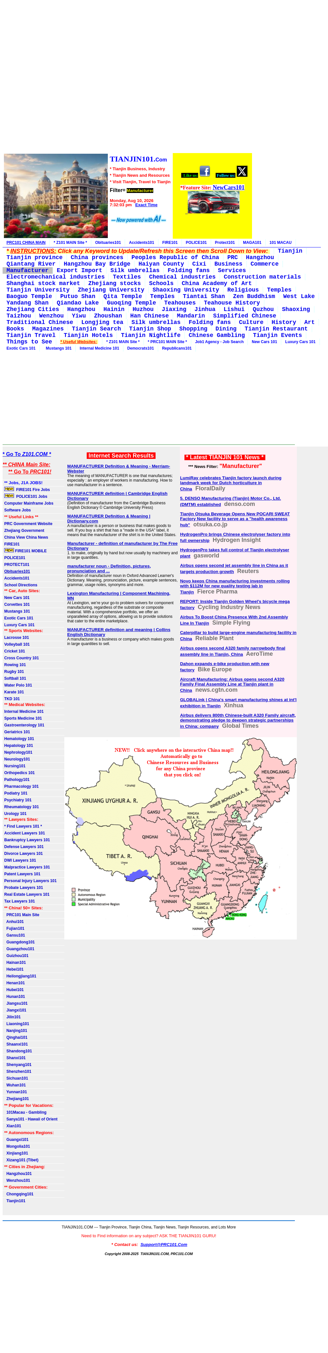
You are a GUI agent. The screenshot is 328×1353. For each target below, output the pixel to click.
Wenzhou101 (17, 1180)
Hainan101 (15, 962)
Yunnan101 (15, 1092)
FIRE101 (170, 242)
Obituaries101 (108, 242)
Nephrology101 (18, 752)
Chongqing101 (18, 1194)
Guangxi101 (16, 1139)
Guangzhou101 (19, 949)
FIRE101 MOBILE (25, 550)
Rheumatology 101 (21, 807)
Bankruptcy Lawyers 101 (27, 840)
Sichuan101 (16, 1078)
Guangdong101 (19, 942)
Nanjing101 (15, 1030)
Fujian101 (14, 928)
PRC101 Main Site (21, 915)
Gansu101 (14, 935)
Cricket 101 (14, 651)
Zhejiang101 (16, 1098)
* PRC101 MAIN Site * (167, 342)
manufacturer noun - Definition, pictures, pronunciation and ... (109, 568)
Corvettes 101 (17, 604)
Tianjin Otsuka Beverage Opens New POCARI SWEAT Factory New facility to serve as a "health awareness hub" (235, 519)
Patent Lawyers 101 (22, 874)
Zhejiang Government (24, 530)
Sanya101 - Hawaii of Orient (30, 1119)
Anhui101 (14, 921)
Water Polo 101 (18, 685)
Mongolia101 (17, 1146)
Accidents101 (141, 242)
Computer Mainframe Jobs (28, 503)
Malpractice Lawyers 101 (27, 867)
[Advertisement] (128, 77)
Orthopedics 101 (19, 773)
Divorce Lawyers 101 (23, 853)
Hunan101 (14, 996)
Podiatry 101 (15, 793)
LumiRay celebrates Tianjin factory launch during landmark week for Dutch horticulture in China (230, 483)
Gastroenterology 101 (24, 725)
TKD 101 (12, 699)
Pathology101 (17, 779)
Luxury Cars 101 (300, 342)
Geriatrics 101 (17, 732)
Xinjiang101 (16, 1153)
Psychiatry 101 (18, 800)
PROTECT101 (16, 564)
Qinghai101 (15, 1037)
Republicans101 (177, 348)
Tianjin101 (14, 1201)
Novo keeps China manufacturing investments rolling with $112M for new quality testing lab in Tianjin (235, 586)
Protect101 (225, 242)
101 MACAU (281, 242)
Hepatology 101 (18, 745)
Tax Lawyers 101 (19, 901)
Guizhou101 (16, 955)
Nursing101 (14, 766)
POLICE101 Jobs (26, 496)
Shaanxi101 (16, 1044)
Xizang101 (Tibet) (21, 1160)
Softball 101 (15, 678)
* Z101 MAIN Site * (70, 242)
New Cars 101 (264, 342)
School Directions (20, 585)
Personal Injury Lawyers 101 (30, 881)
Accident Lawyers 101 (24, 833)
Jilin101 (12, 1017)
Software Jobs (18, 510)
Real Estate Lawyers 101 (26, 894)
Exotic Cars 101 (20, 348)
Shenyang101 (18, 1064)
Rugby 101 (14, 671)
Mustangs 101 (57, 348)
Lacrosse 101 (16, 637)
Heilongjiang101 (20, 976)
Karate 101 (14, 692)
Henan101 (14, 983)
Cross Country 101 (21, 658)
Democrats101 (140, 348)
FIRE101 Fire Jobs (27, 489)
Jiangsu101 (16, 1003)
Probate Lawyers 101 (23, 887)
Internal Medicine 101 (99, 348)
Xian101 (12, 1126)
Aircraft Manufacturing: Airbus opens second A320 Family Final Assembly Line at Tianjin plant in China (232, 685)
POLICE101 (196, 242)
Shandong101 (18, 1051)
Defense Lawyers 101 (24, 846)
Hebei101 (13, 969)
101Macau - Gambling (25, 1112)
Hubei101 (14, 990)
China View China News (26, 537)
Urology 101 (15, 813)
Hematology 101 (19, 738)
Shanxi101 (15, 1058)
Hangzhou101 (18, 1173)
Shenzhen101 (17, 1071)
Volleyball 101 (17, 644)
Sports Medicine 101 (23, 718)
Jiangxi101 (15, 1010)
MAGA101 (252, 242)
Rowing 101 (15, 665)
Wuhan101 (15, 1085)
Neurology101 (17, 759)
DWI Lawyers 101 (20, 860)
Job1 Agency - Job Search (219, 342)
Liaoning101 (16, 1024)
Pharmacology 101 (21, 786)
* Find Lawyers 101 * (23, 826)
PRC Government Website (28, 523)
